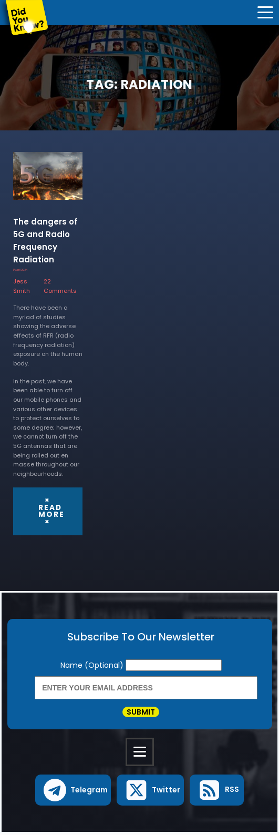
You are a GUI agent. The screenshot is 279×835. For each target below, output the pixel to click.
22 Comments (60, 286)
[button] (73, 791)
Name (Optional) (93, 664)
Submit (141, 712)
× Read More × (51, 510)
